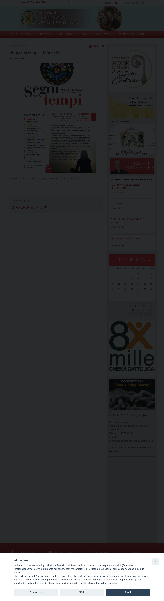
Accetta (128, 592)
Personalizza (35, 592)
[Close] (155, 561)
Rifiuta (82, 592)
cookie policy (99, 583)
